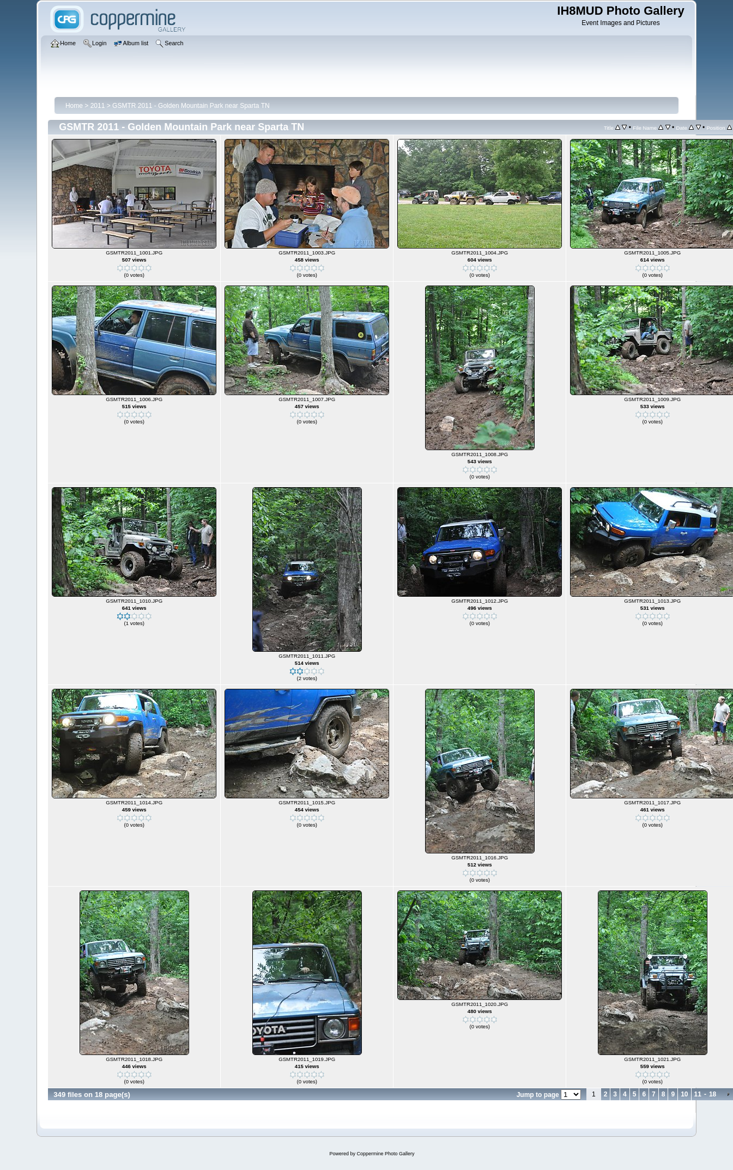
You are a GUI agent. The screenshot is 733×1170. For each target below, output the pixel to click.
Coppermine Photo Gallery (385, 1153)
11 (697, 1094)
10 (684, 1094)
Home (74, 106)
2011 (97, 106)
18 (712, 1094)
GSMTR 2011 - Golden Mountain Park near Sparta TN (191, 106)
